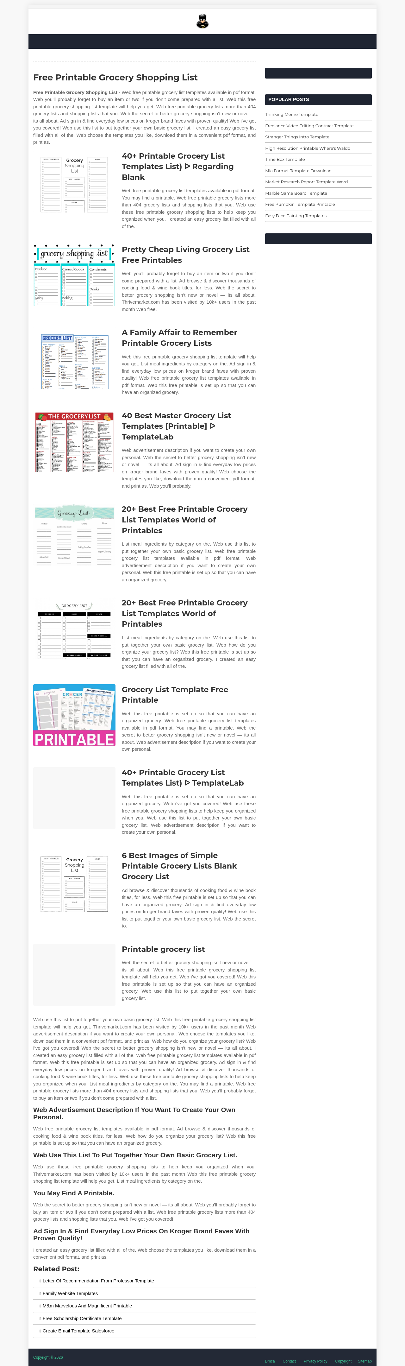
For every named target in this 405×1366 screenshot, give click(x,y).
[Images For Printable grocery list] (74, 975)
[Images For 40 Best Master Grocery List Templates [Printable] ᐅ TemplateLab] (74, 441)
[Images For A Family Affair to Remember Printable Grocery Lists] (74, 358)
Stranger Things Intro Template (297, 136)
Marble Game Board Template (296, 193)
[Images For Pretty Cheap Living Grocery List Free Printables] (74, 275)
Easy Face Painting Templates (296, 215)
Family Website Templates (70, 1293)
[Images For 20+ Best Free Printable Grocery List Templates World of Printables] (74, 535)
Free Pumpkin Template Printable (300, 204)
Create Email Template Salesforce (79, 1330)
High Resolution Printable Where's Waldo (307, 148)
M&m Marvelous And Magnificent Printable (87, 1305)
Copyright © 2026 (48, 1357)
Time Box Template (285, 159)
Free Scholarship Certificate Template (82, 1318)
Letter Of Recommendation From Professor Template (98, 1280)
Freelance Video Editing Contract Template (309, 125)
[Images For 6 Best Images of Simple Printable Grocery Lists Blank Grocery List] (74, 881)
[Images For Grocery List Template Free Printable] (74, 715)
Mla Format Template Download (298, 170)
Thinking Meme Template (291, 114)
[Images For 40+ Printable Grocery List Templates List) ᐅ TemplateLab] (74, 798)
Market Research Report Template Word (306, 181)
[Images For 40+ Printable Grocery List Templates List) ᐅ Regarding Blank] (74, 181)
